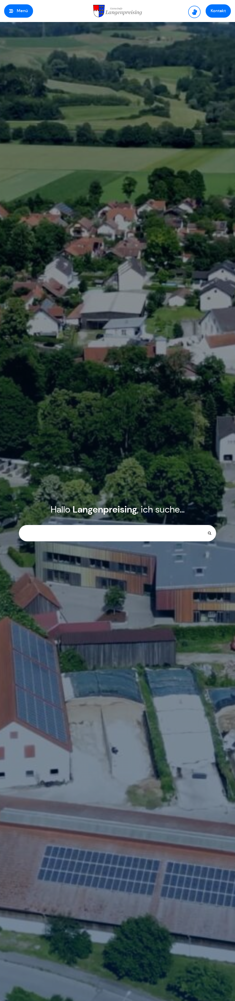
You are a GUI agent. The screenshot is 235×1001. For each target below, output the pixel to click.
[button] (18, 10)
